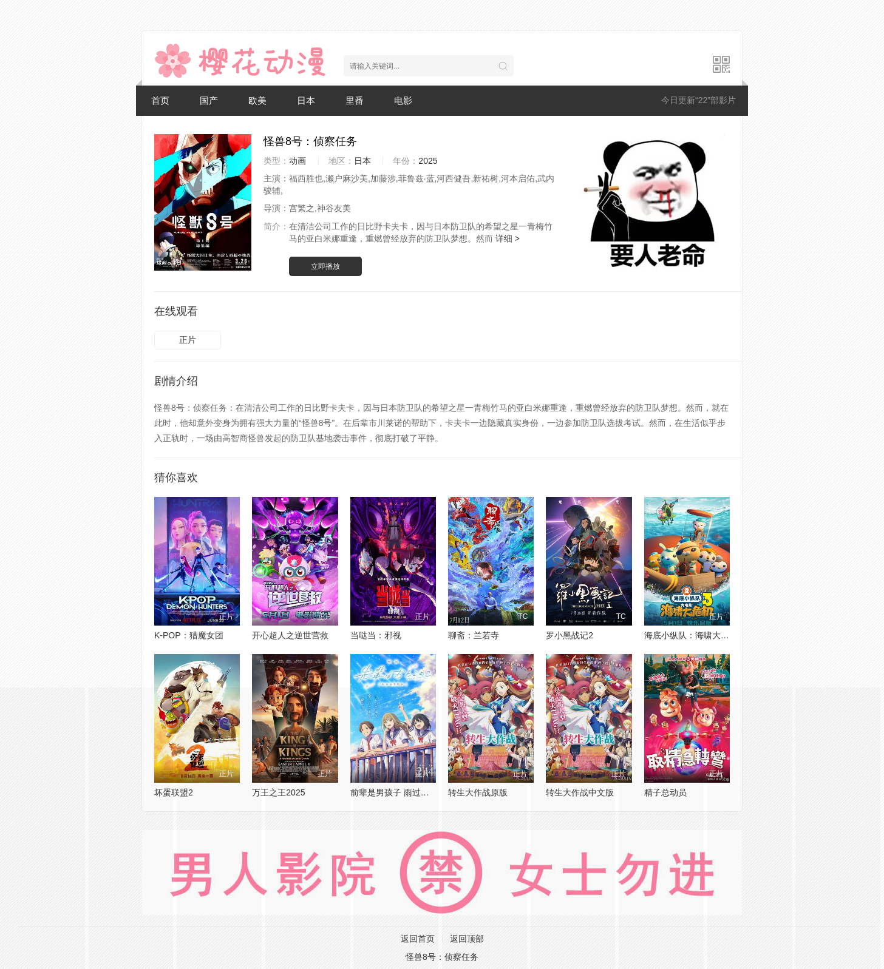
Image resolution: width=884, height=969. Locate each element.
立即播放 (325, 266)
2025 (427, 161)
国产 (209, 100)
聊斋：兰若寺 (473, 635)
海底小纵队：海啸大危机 (691, 635)
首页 (160, 100)
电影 (403, 100)
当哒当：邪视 (375, 635)
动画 (297, 161)
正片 (187, 340)
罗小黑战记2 (569, 635)
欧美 (257, 100)
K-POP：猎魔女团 (188, 635)
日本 (306, 100)
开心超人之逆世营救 (290, 635)
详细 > (507, 238)
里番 (354, 100)
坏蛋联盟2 (173, 792)
